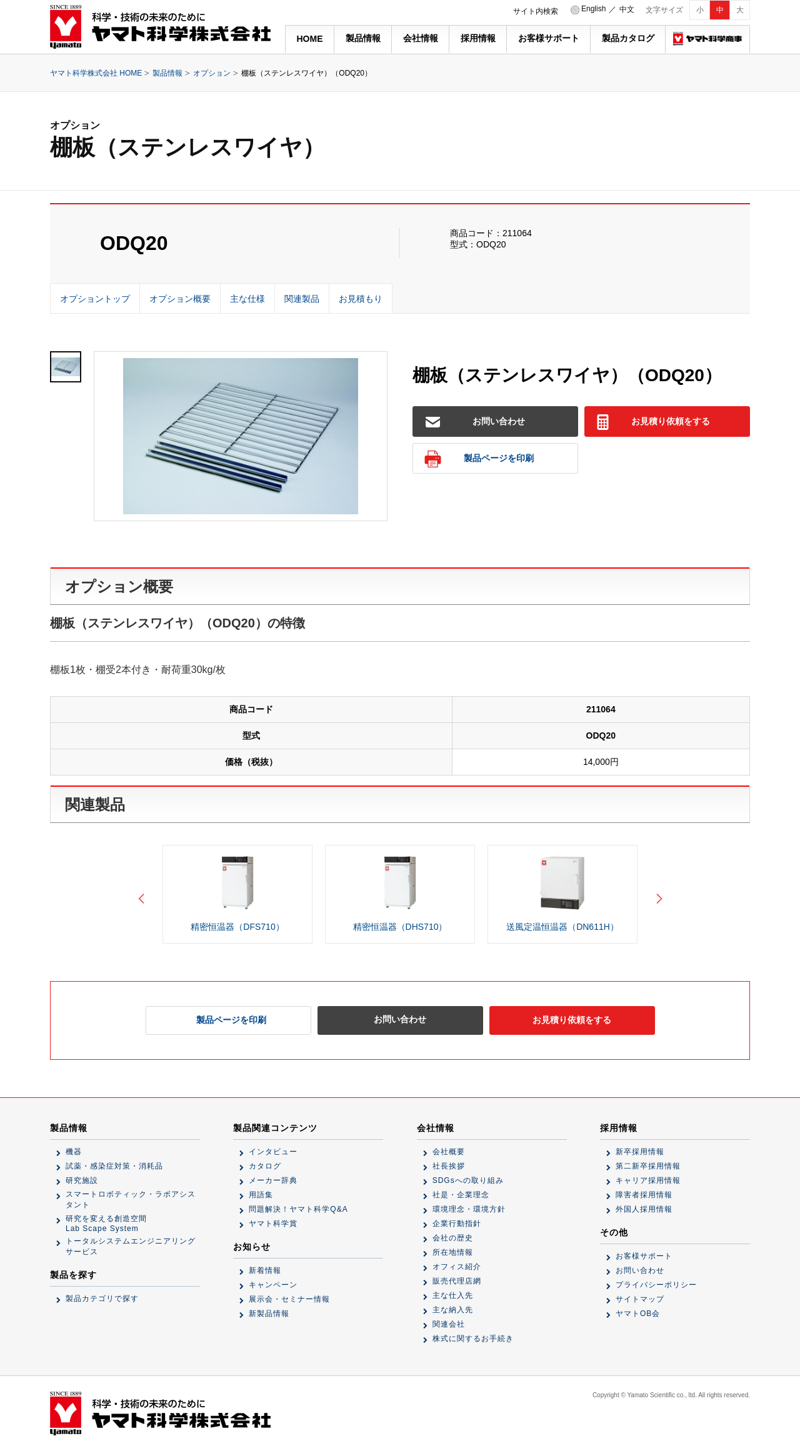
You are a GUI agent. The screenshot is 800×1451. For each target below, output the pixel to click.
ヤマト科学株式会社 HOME (96, 73)
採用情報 (478, 38)
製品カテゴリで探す (102, 1298)
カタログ (265, 1166)
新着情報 (265, 1270)
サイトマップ (640, 1299)
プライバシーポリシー (656, 1284)
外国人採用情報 (644, 1209)
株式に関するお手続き (473, 1338)
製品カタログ (628, 38)
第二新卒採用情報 (648, 1166)
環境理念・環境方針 (469, 1209)
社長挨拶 (448, 1166)
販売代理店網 (456, 1281)
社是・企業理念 (460, 1194)
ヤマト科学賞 (273, 1223)
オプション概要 (180, 299)
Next (656, 894)
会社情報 (420, 38)
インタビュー (273, 1151)
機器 (74, 1151)
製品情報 (363, 38)
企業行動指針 (456, 1223)
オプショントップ (95, 299)
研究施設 (82, 1180)
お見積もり (360, 299)
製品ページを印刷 (479, 459)
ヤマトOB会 (638, 1313)
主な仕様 (247, 299)
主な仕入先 (452, 1295)
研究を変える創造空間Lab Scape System (106, 1223)
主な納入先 (452, 1309)
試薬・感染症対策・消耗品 (114, 1166)
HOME (310, 39)
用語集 (261, 1194)
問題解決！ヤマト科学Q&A (298, 1209)
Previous (144, 894)
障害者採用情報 (644, 1194)
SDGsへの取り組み (468, 1180)
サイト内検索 (535, 11)
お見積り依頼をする (652, 422)
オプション (212, 73)
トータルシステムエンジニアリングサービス (131, 1246)
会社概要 (448, 1151)
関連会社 (448, 1324)
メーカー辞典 (273, 1180)
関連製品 (301, 299)
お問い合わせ (475, 422)
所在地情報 (452, 1252)
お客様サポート (548, 38)
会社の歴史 (452, 1238)
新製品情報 (269, 1313)
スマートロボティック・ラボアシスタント (131, 1199)
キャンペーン (273, 1284)
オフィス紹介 (456, 1266)
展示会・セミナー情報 (289, 1299)
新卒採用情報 (640, 1151)
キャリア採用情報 (648, 1180)
